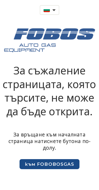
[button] (49, 10)
